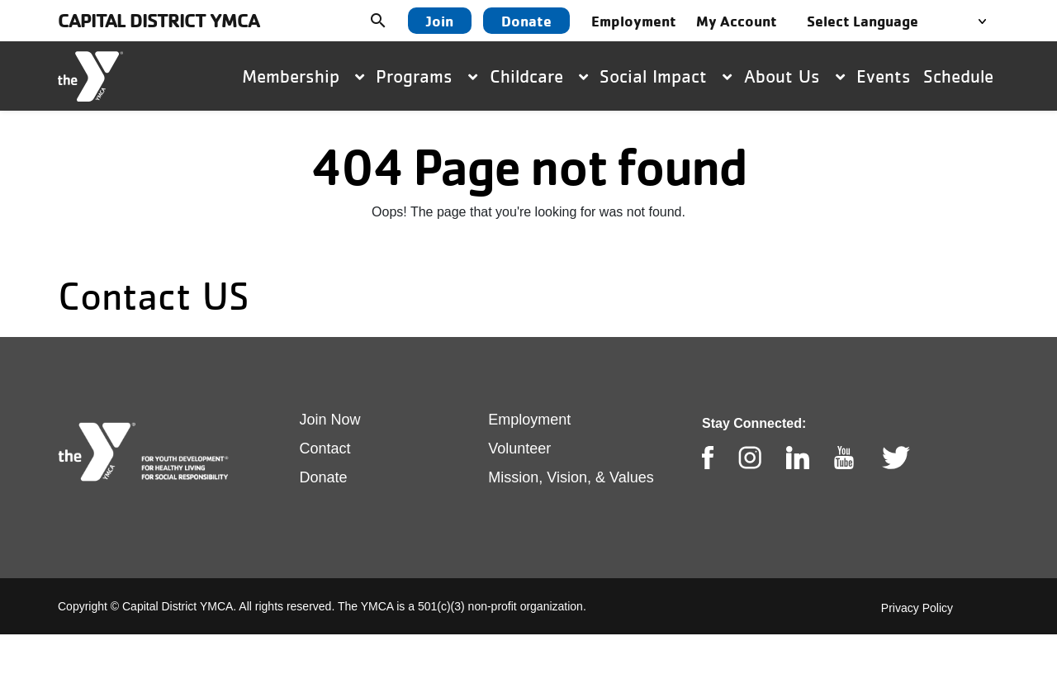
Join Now (330, 419)
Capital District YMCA (158, 20)
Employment (529, 419)
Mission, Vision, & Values (570, 477)
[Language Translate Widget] (901, 21)
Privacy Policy (917, 608)
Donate (526, 21)
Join (439, 21)
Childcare (539, 76)
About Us (794, 76)
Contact (325, 448)
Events (883, 76)
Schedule (958, 76)
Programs (426, 76)
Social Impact (666, 76)
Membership (303, 76)
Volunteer (519, 448)
